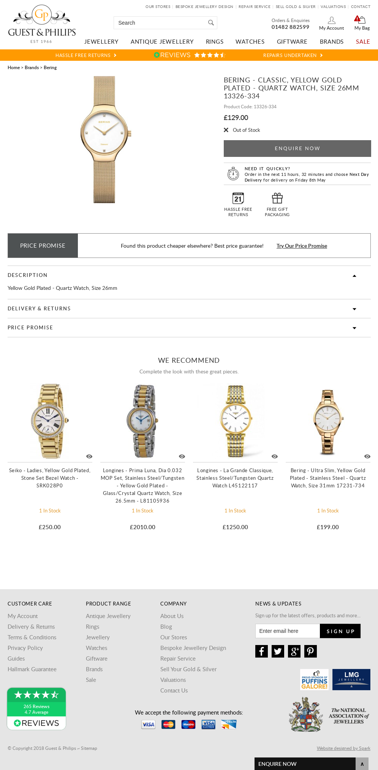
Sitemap (89, 748)
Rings (215, 41)
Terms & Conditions (32, 637)
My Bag (362, 28)
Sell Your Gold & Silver (188, 669)
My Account (331, 28)
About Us (171, 616)
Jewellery (101, 41)
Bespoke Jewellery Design (205, 6)
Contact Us (174, 690)
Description (28, 275)
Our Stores (158, 6)
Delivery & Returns (39, 308)
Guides (16, 658)
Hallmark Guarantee (32, 669)
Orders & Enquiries (291, 20)
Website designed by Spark (343, 748)
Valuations (333, 6)
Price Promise (30, 327)
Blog (166, 626)
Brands (332, 41)
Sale (363, 41)
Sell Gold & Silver (296, 6)
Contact (361, 6)
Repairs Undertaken (290, 55)
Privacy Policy (25, 647)
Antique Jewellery (162, 41)
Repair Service (254, 6)
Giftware (292, 41)
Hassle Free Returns (83, 55)
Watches (250, 41)
